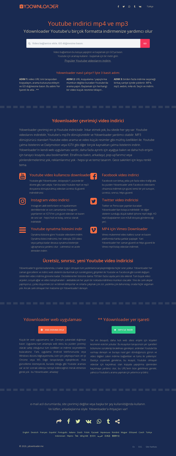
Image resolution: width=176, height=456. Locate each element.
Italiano (72, 432)
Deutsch (34, 432)
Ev (133, 446)
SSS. (140, 446)
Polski (87, 432)
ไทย (76, 436)
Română (115, 432)
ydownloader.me (36, 446)
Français (43, 432)
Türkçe (149, 432)
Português (62, 432)
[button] (150, 7)
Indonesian (60, 436)
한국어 (93, 436)
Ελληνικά (133, 432)
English (26, 432)
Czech (141, 432)
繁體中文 (116, 436)
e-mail (34, 404)
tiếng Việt (84, 436)
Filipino (70, 436)
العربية (100, 436)
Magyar (124, 432)
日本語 (107, 436)
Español (52, 432)
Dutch (79, 432)
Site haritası (151, 446)
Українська (105, 432)
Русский (94, 432)
